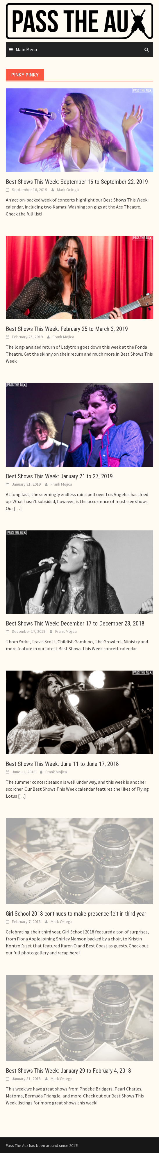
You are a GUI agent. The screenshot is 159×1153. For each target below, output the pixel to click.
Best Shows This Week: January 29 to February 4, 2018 (68, 1070)
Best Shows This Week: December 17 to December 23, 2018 (75, 623)
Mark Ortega (68, 189)
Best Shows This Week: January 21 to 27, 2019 (59, 476)
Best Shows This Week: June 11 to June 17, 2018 (62, 763)
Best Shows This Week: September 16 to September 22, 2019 (77, 181)
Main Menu (26, 49)
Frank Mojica (63, 336)
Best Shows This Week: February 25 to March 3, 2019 (67, 328)
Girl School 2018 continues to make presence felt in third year (76, 913)
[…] (17, 508)
